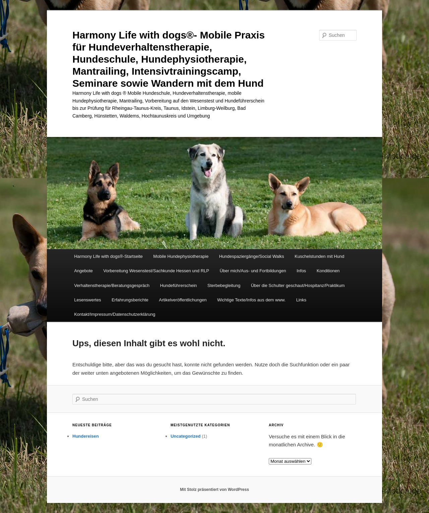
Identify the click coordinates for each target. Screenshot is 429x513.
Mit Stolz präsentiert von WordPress (214, 489)
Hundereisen (85, 436)
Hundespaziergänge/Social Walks (251, 256)
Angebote (83, 270)
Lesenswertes (87, 299)
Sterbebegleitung (223, 285)
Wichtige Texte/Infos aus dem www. (251, 299)
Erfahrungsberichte (130, 299)
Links (301, 299)
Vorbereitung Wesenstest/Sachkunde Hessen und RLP (156, 270)
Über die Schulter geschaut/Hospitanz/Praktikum (298, 285)
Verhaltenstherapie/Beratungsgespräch (111, 285)
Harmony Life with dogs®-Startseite (108, 256)
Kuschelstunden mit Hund (319, 256)
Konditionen (328, 270)
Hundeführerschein (178, 285)
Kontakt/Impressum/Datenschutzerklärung (114, 314)
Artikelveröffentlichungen (182, 299)
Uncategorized (186, 436)
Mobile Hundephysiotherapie (180, 256)
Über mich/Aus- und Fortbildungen (253, 270)
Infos (301, 270)
